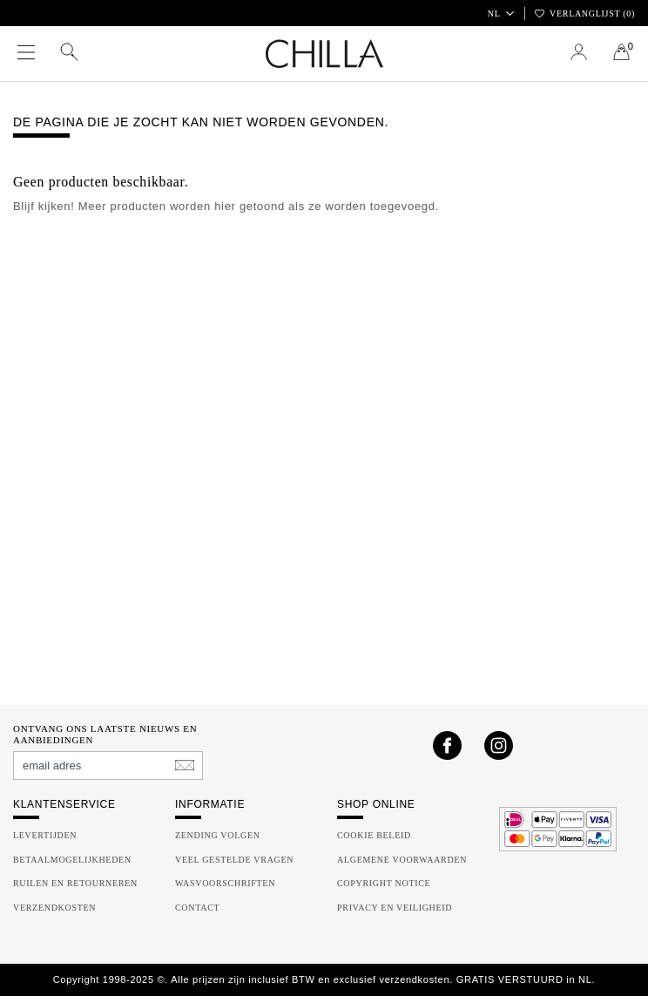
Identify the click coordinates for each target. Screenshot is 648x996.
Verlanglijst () (585, 13)
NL (500, 13)
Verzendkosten (54, 907)
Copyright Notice (383, 883)
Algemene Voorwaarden (402, 859)
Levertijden (45, 835)
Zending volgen (217, 835)
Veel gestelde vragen (234, 859)
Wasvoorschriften (225, 883)
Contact (197, 907)
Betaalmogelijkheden (72, 859)
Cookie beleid (374, 835)
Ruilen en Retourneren (75, 883)
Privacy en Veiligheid (394, 907)
